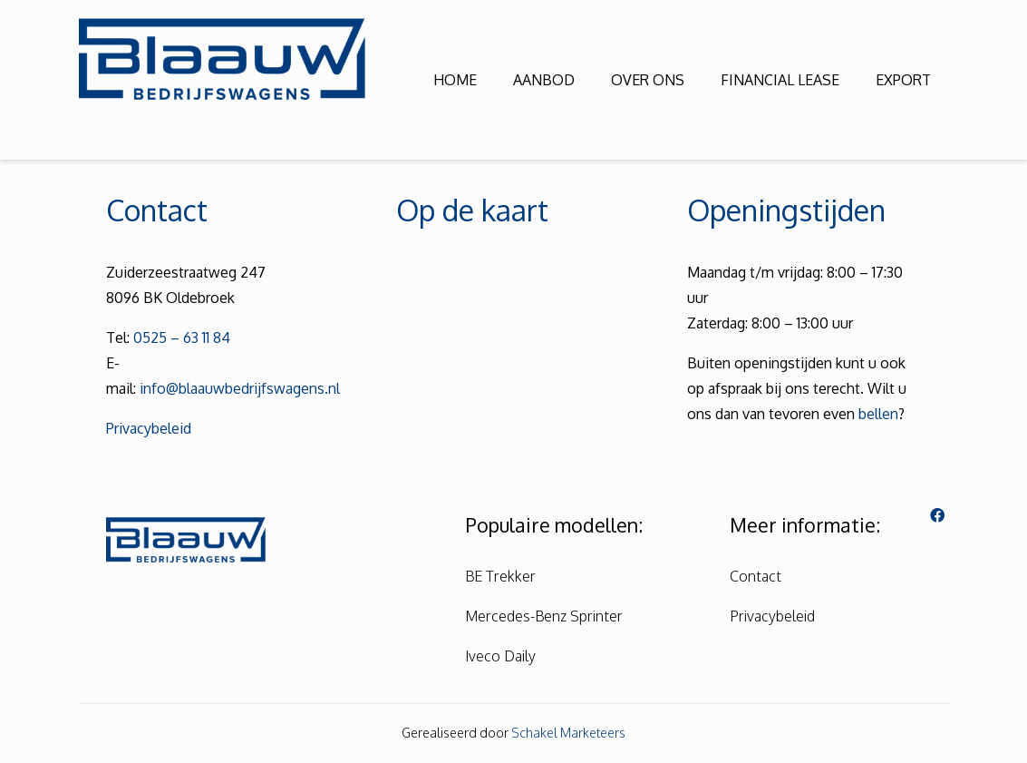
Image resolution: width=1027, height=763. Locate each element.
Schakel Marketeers (568, 732)
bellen (878, 414)
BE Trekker (500, 576)
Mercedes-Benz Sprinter (544, 616)
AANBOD (544, 80)
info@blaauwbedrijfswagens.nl (240, 388)
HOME (455, 80)
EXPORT (903, 80)
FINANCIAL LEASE (780, 80)
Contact (755, 576)
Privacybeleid (148, 428)
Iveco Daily (500, 656)
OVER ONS (647, 80)
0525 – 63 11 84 (181, 337)
